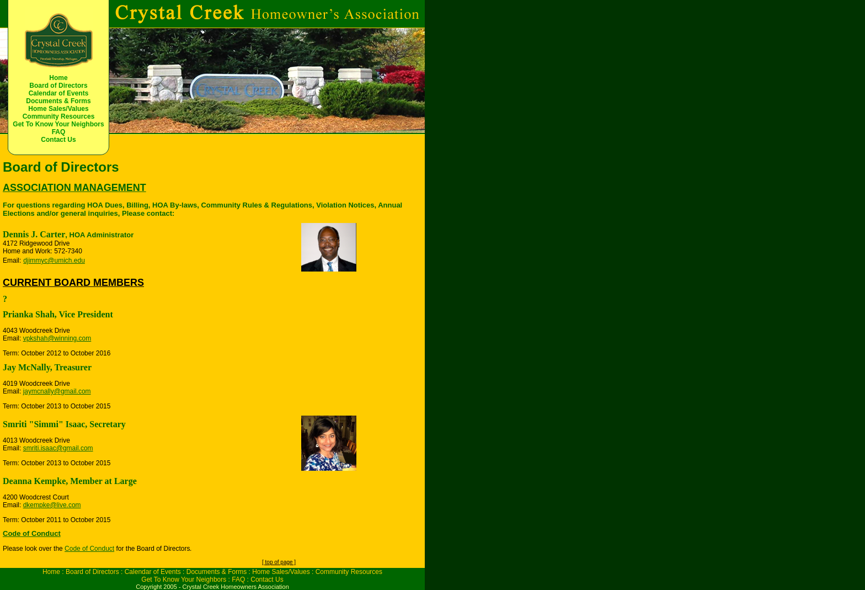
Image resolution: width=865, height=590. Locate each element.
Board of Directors (58, 85)
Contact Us (58, 139)
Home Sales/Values (58, 109)
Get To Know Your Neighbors (58, 124)
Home (58, 78)
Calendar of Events (59, 93)
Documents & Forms (58, 101)
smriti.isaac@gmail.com (58, 448)
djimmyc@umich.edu (54, 260)
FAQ (59, 132)
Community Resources (59, 116)
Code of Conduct (89, 548)
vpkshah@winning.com (57, 338)
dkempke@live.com (52, 505)
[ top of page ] (279, 562)
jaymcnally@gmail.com (57, 391)
